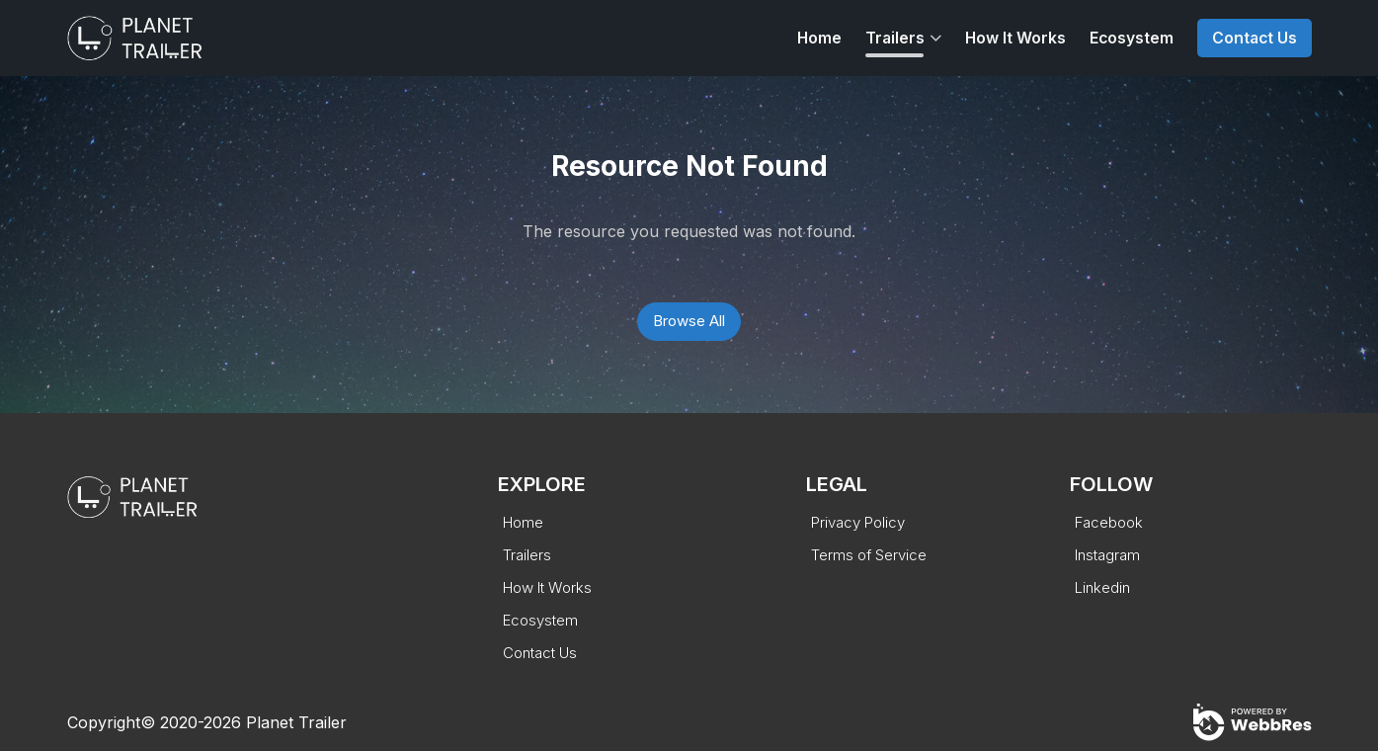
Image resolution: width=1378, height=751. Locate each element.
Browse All (689, 320)
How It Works (1015, 38)
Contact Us (1254, 38)
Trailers (895, 38)
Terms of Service (869, 554)
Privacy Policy (858, 522)
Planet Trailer (296, 722)
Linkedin (1102, 587)
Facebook (1109, 522)
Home (819, 38)
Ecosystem (1132, 38)
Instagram (1107, 554)
